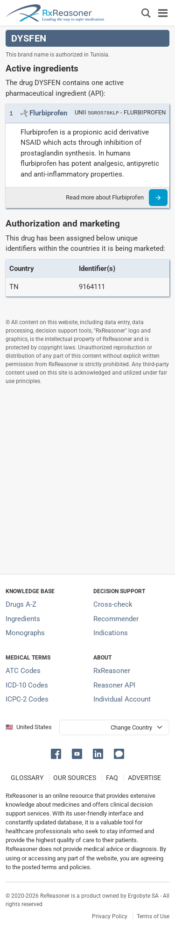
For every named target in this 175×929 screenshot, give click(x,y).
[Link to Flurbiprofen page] (48, 113)
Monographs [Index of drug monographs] (25, 633)
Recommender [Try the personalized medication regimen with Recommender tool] (116, 619)
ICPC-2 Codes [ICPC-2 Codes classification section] (27, 699)
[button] (57, 753)
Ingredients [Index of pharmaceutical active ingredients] (23, 619)
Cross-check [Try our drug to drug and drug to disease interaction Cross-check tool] (113, 604)
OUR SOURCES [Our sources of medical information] (74, 777)
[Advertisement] (87, 479)
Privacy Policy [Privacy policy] (109, 916)
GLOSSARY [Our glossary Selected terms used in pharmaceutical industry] (27, 777)
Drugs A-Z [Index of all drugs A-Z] (21, 604)
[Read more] (158, 197)
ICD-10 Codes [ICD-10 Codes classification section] (27, 685)
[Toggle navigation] (162, 13)
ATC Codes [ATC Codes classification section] (23, 671)
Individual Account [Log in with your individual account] (122, 699)
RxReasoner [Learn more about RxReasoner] (111, 671)
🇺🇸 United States (29, 726)
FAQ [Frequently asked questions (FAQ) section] (112, 777)
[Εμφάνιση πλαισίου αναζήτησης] (146, 13)
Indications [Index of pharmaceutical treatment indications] (110, 633)
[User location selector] (114, 727)
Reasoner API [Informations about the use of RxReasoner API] (114, 685)
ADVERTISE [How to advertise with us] (144, 777)
